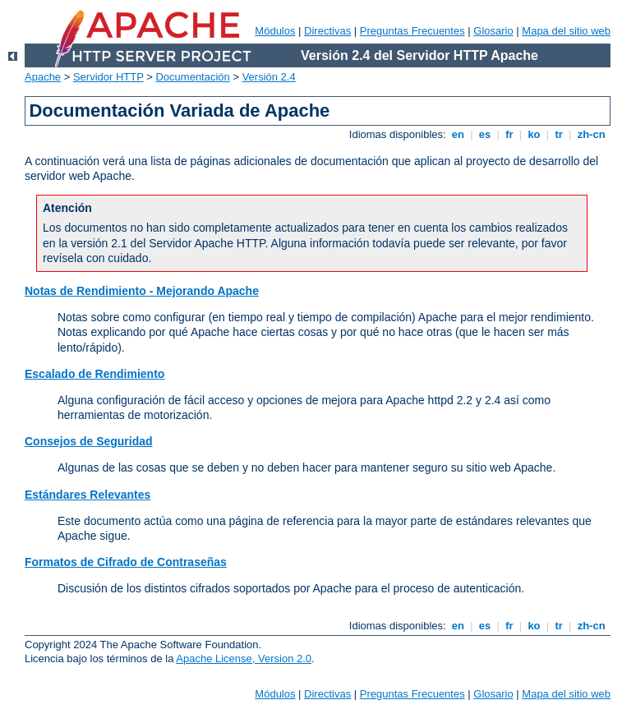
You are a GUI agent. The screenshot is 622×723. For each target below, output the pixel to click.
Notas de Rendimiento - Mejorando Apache (142, 290)
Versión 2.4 (269, 77)
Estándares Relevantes (87, 494)
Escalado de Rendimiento (94, 373)
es (485, 134)
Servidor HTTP (108, 77)
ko (534, 134)
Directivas (327, 31)
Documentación (192, 77)
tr (559, 134)
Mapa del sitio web (566, 31)
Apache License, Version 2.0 (243, 658)
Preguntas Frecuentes (412, 31)
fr (510, 134)
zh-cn (591, 134)
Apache (43, 77)
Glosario (493, 31)
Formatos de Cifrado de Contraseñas (126, 562)
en (458, 134)
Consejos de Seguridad (89, 441)
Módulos (275, 31)
